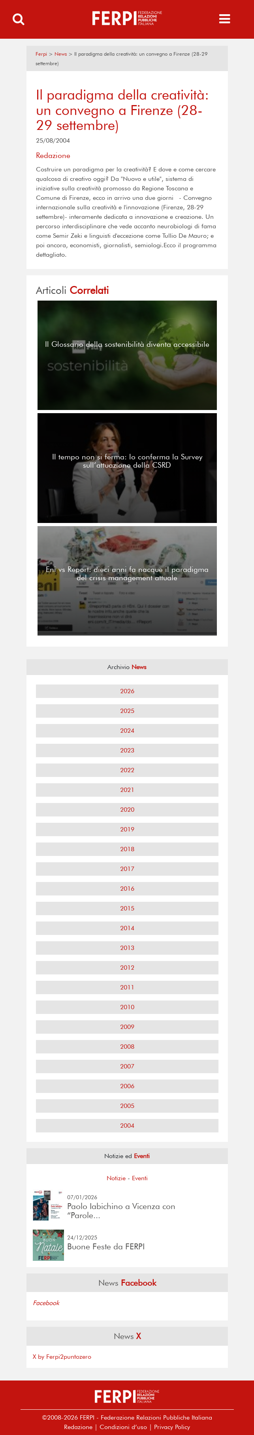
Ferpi (41, 54)
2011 (127, 987)
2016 (127, 888)
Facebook (46, 1303)
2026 (127, 691)
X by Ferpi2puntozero (62, 1356)
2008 (127, 1046)
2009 (127, 1027)
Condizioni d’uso (123, 1427)
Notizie (116, 1178)
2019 (127, 829)
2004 (127, 1125)
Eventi (140, 1178)
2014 (127, 928)
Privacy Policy (172, 1427)
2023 (127, 750)
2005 (127, 1106)
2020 (127, 809)
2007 (127, 1066)
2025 (127, 711)
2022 (127, 770)
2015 (127, 908)
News (61, 54)
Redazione (78, 1427)
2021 (127, 790)
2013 (127, 948)
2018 (127, 849)
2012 (127, 967)
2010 (127, 1007)
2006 (127, 1086)
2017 (127, 869)
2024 (127, 730)
